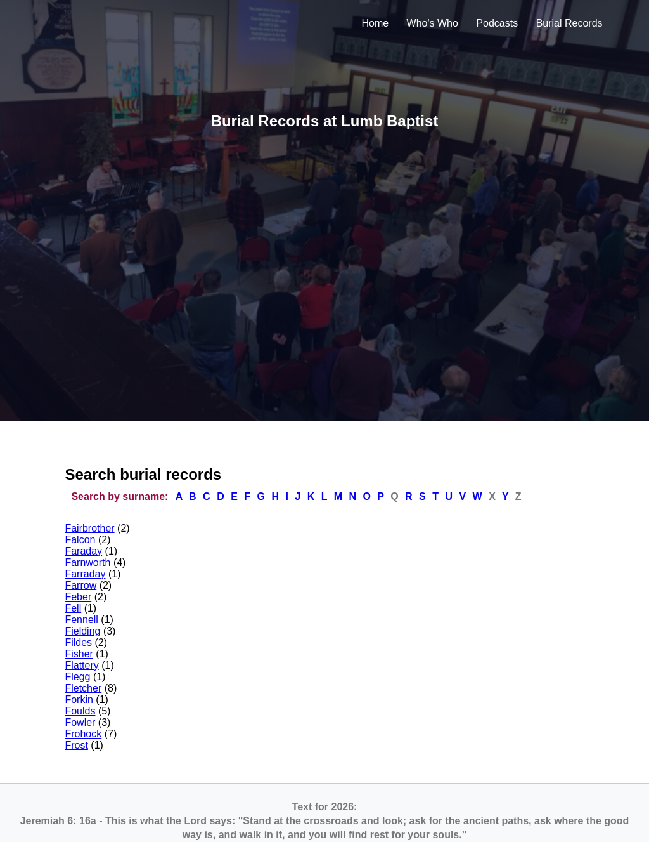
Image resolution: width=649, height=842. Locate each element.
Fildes (78, 642)
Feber (78, 596)
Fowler (80, 722)
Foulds (80, 711)
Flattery (81, 665)
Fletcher (83, 688)
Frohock (83, 733)
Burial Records (569, 23)
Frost (76, 745)
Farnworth (87, 562)
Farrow (80, 585)
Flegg (77, 676)
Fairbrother (89, 528)
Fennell (81, 619)
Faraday (83, 551)
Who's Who (432, 23)
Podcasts (497, 23)
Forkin (79, 699)
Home (375, 23)
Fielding (82, 631)
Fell (73, 608)
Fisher (79, 653)
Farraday (85, 574)
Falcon (80, 539)
